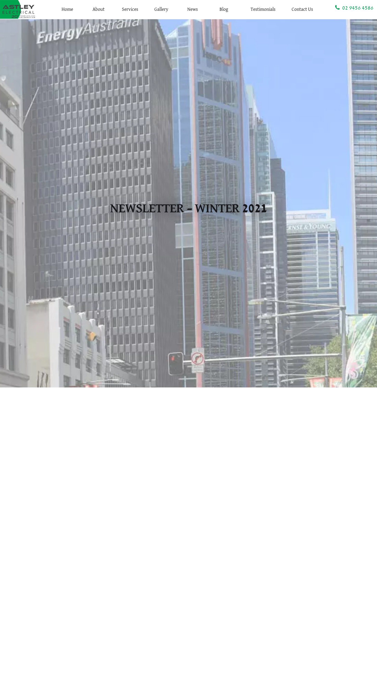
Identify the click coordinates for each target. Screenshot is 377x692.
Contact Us (302, 9)
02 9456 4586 (354, 8)
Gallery (161, 9)
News (192, 9)
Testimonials (263, 9)
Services (130, 9)
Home (67, 9)
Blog (224, 9)
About (99, 9)
